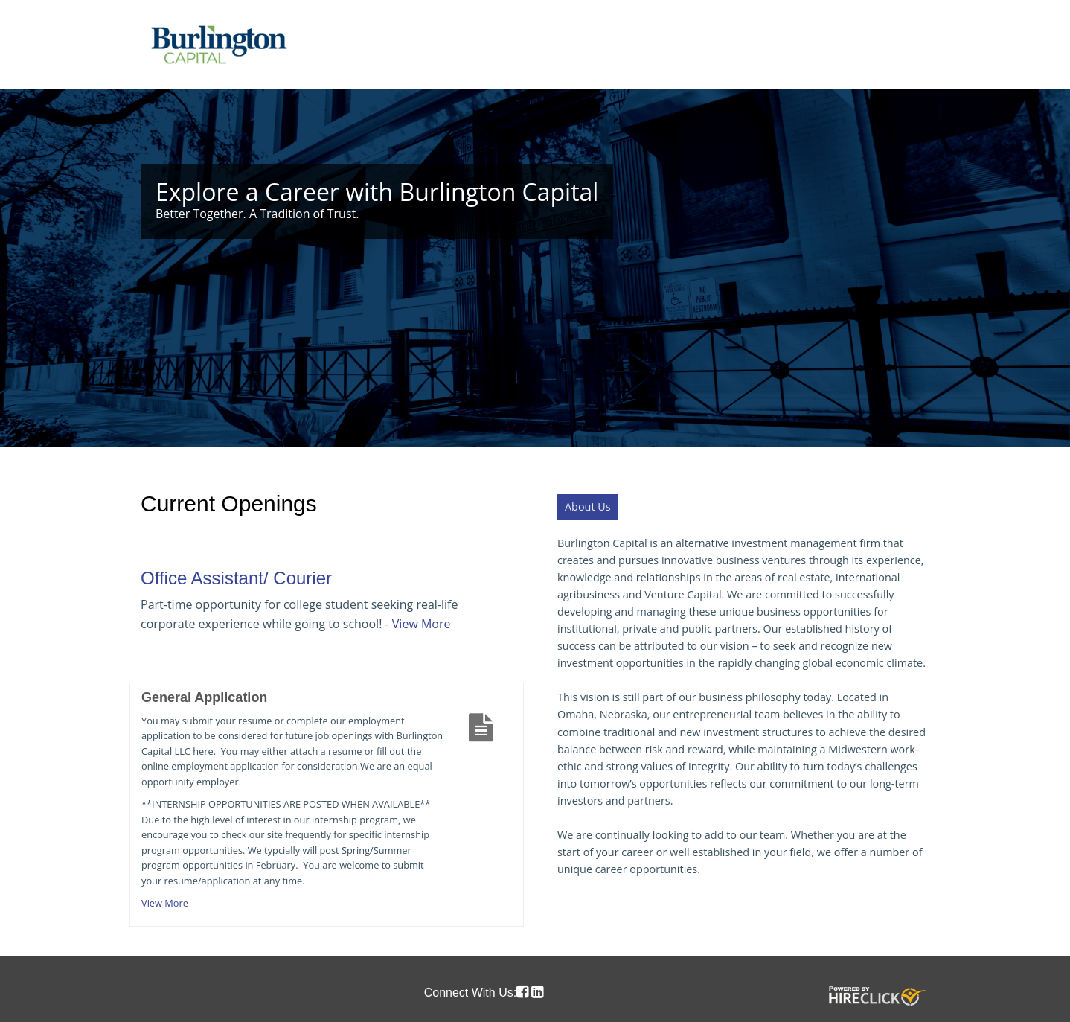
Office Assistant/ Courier (236, 578)
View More (421, 624)
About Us (588, 506)
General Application (204, 697)
